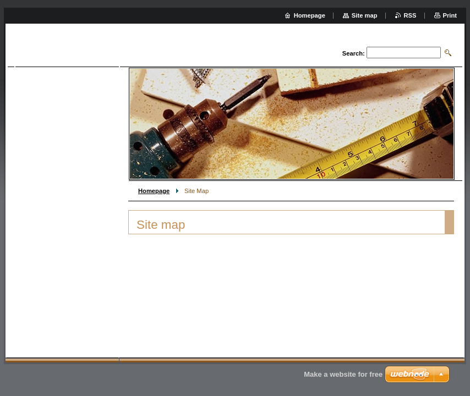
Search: (353, 53)
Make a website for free (343, 374)
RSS (410, 15)
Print (450, 15)
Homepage (154, 191)
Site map (365, 15)
